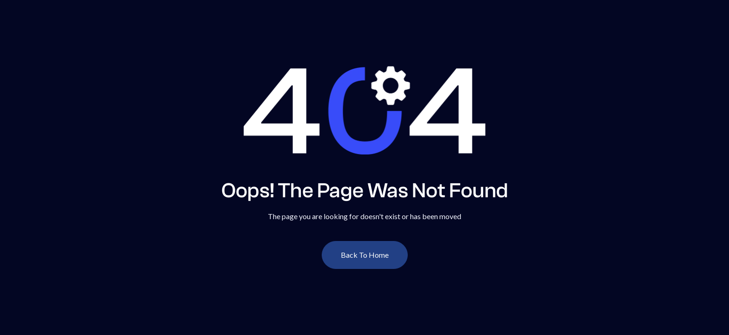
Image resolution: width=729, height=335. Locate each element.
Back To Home (365, 254)
